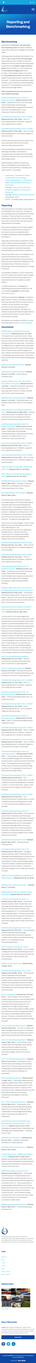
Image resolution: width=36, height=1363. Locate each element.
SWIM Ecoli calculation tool (11, 963)
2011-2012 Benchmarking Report (13, 1102)
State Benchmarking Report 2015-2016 (15, 928)
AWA (3, 1268)
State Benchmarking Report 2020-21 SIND (16, 739)
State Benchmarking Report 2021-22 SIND (16, 704)
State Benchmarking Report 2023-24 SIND (16, 128)
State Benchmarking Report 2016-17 (14, 899)
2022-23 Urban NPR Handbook (12, 668)
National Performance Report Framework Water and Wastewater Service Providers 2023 (16, 609)
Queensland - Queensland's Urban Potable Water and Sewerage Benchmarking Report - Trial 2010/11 (18, 178)
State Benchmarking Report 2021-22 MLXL (17, 680)
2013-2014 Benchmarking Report (13, 1040)
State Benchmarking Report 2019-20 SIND (16, 794)
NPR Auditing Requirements (11, 1078)
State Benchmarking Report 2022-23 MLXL (16, 554)
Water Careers (5, 1274)
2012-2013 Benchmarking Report (13, 1059)
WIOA (3, 1260)
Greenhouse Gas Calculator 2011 (13, 1147)
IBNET (17, 197)
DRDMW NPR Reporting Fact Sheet (14, 481)
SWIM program (9, 293)
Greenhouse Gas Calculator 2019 (13, 839)
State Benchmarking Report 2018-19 (14, 811)
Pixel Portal (20, 1357)
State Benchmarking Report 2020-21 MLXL (17, 727)
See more (18, 1337)
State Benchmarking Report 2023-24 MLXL (17, 117)
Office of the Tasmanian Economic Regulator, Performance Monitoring (17, 190)
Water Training (5, 1271)
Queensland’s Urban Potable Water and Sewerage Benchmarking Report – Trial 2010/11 (15, 1123)
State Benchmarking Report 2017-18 (14, 849)
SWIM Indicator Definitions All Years (14, 885)
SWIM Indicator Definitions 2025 (13, 372)
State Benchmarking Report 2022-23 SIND (16, 542)
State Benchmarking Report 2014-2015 (15, 970)
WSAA (3, 1265)
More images (5, 1309)
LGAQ (3, 1263)
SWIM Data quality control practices (14, 1171)
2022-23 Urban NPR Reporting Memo (14, 656)
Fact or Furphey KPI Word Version (13, 1025)
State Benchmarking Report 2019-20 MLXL (17, 775)
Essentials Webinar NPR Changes (13, 493)
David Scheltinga (26, 323)
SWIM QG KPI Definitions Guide (12, 365)
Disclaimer (30, 1355)
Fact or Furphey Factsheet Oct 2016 (14, 947)
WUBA (7, 199)
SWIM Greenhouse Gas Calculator (13, 1204)
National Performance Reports (23, 194)
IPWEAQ (4, 1257)
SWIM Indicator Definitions (11, 1137)
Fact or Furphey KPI (8, 994)
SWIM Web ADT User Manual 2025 (13, 398)
